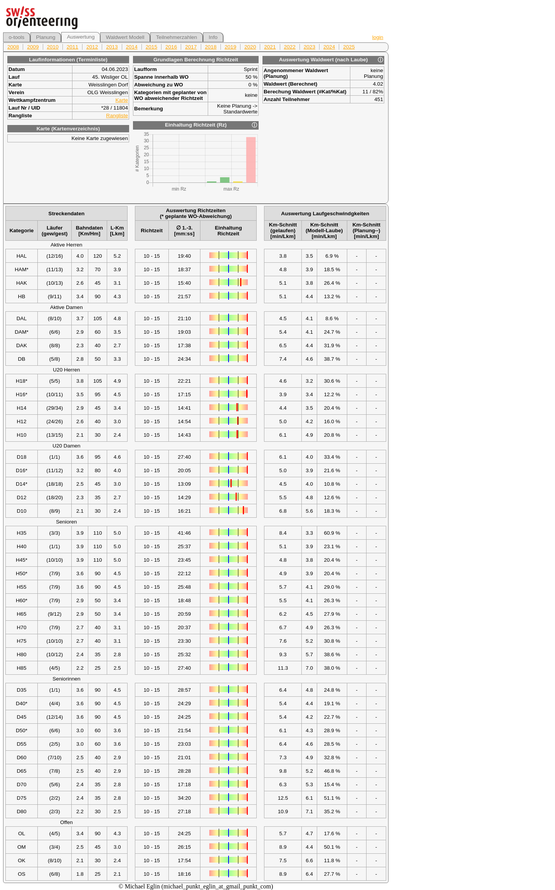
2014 (132, 47)
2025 (349, 47)
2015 (151, 47)
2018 (211, 47)
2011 (72, 47)
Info (213, 37)
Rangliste (117, 115)
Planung (46, 37)
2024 (329, 47)
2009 (33, 47)
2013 (112, 47)
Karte (122, 100)
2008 (13, 47)
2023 (309, 47)
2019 (230, 47)
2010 (53, 47)
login (377, 37)
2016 (171, 47)
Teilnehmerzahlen (176, 37)
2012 (92, 47)
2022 (290, 47)
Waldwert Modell (125, 37)
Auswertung (81, 37)
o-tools (17, 37)
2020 (250, 47)
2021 (270, 47)
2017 (191, 47)
